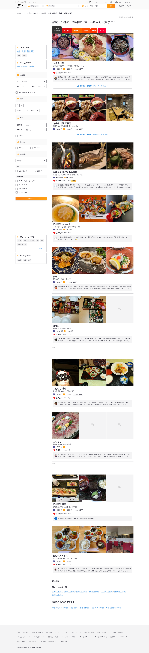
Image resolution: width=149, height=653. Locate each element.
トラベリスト (63, 641)
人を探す (90, 2)
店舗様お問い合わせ (119, 632)
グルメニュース (128, 2)
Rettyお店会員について (23, 637)
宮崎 (23, 51)
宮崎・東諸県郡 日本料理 (60, 608)
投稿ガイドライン (53, 637)
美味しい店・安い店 (29, 240)
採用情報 (112, 637)
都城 (19, 55)
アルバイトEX (21, 641)
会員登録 (121, 6)
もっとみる (39, 248)
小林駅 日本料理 (69, 591)
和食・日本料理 (22, 66)
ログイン (129, 6)
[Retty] (19, 5)
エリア (98, 2)
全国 (18, 51)
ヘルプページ (123, 637)
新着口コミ (118, 2)
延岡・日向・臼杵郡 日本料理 (79, 608)
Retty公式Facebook (86, 637)
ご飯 (37, 240)
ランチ (19, 240)
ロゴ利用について (39, 637)
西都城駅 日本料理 (120, 591)
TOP (56, 29)
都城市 (19, 260)
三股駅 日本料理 (57, 594)
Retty (18, 632)
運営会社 (25, 632)
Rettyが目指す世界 (37, 632)
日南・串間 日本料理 (97, 608)
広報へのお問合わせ (103, 632)
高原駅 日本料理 (81, 591)
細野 (25, 260)
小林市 (24, 55)
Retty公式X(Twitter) (101, 637)
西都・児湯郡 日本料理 (113, 608)
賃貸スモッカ (32, 641)
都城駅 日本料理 (57, 591)
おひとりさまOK (22, 244)
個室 (42, 240)
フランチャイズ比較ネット (48, 641)
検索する (32, 198)
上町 (29, 260)
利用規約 (49, 632)
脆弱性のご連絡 (89, 632)
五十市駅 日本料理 (107, 591)
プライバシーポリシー (61, 632)
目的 (111, 2)
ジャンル (104, 2)
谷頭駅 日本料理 (94, 591)
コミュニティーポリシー (69, 637)
